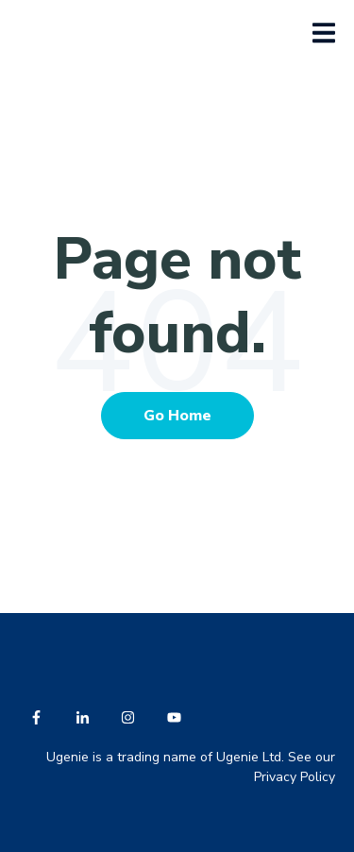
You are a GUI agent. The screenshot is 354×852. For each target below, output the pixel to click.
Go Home (177, 415)
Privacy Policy (294, 777)
